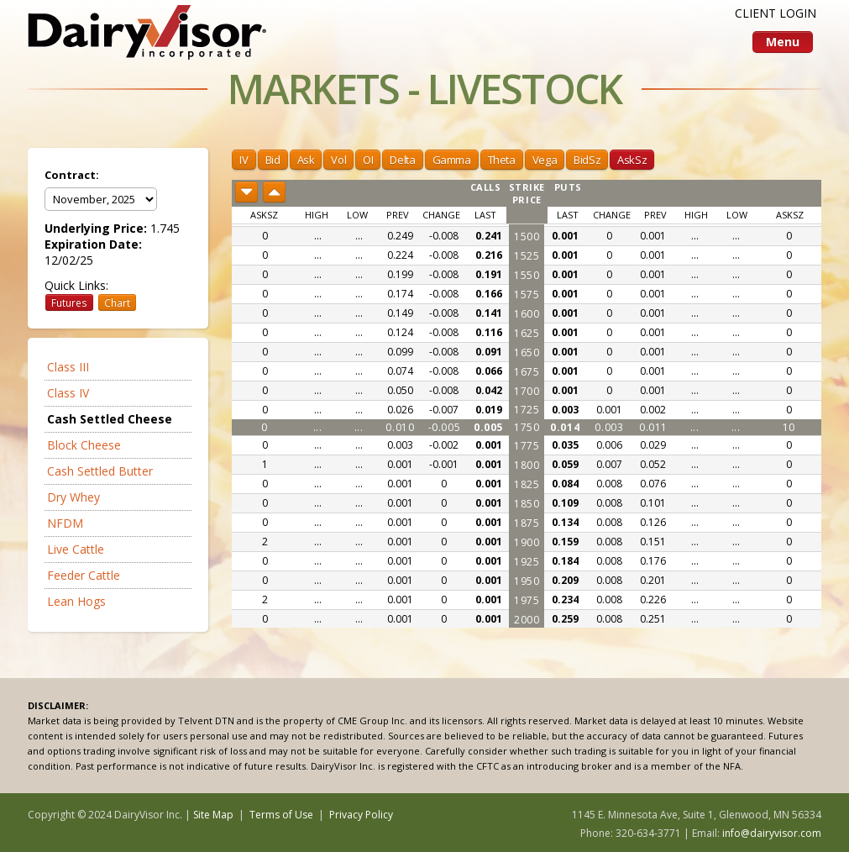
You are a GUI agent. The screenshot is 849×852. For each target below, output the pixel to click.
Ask (306, 159)
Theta (502, 159)
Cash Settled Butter (100, 471)
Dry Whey (73, 497)
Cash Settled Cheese (109, 419)
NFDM (65, 523)
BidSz (587, 159)
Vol (338, 159)
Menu (782, 42)
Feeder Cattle (83, 575)
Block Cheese (84, 445)
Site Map (213, 814)
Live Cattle (75, 549)
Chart (117, 302)
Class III (68, 367)
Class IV (68, 393)
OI (368, 159)
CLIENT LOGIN (775, 13)
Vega (544, 159)
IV (243, 159)
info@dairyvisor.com (771, 833)
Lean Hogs (76, 601)
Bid (272, 159)
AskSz (632, 159)
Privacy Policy (361, 814)
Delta (402, 159)
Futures (69, 302)
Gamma (451, 159)
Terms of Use (281, 814)
